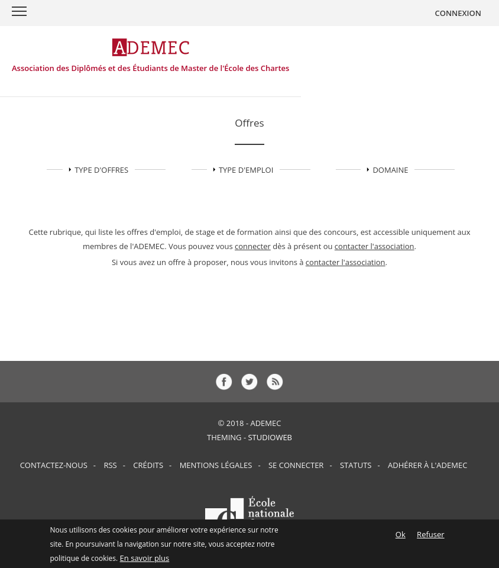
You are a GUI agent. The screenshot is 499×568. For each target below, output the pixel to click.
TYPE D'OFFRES (101, 169)
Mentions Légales (216, 465)
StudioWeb (270, 437)
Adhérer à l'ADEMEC (427, 465)
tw (249, 381)
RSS (109, 465)
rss (275, 381)
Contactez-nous (54, 465)
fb (224, 381)
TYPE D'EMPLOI (246, 169)
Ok (401, 537)
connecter (253, 246)
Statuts (355, 465)
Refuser (430, 537)
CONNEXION (458, 13)
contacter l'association (374, 246)
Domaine (390, 169)
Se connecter (295, 465)
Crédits (148, 465)
